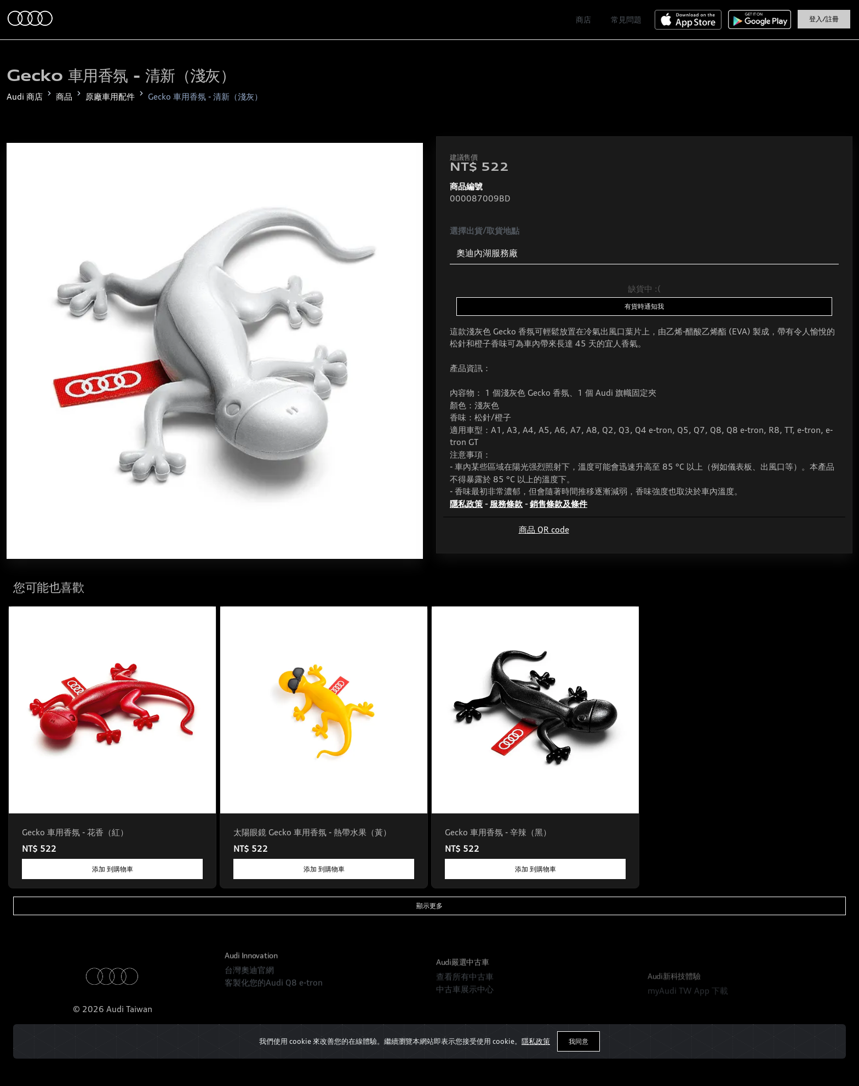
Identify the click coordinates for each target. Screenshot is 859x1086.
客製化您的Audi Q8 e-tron (274, 1010)
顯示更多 (429, 906)
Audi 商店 (25, 96)
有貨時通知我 (644, 306)
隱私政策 (536, 1041)
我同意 (578, 1041)
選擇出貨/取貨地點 (484, 231)
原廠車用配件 (110, 96)
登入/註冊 (824, 19)
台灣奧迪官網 (249, 998)
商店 (583, 19)
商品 (64, 96)
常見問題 (626, 19)
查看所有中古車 (465, 1019)
